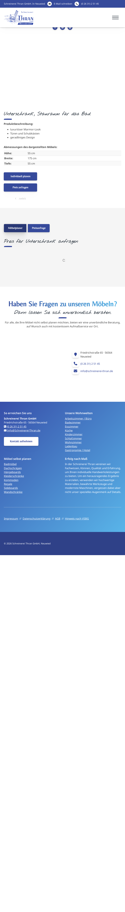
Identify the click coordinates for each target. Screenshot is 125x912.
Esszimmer (71, 426)
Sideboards (11, 488)
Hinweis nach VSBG (77, 518)
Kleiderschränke (14, 476)
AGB (57, 518)
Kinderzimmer (74, 434)
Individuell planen (20, 176)
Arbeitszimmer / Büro (78, 418)
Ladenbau (71, 446)
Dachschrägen (13, 468)
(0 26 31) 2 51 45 (90, 3)
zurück (22, 198)
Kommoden (11, 480)
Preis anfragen (20, 187)
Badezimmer (73, 422)
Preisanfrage (39, 228)
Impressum (11, 518)
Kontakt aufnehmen (21, 441)
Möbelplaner (15, 228)
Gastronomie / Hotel (77, 450)
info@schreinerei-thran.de (96, 371)
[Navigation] (115, 17)
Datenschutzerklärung (36, 518)
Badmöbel (10, 464)
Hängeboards (12, 472)
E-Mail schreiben (63, 3)
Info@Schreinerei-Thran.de (23, 430)
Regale (8, 484)
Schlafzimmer (73, 438)
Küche (69, 430)
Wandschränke (13, 492)
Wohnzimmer (73, 442)
